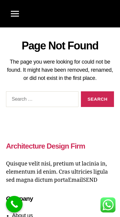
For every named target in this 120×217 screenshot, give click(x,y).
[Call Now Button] (14, 204)
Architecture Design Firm (45, 146)
